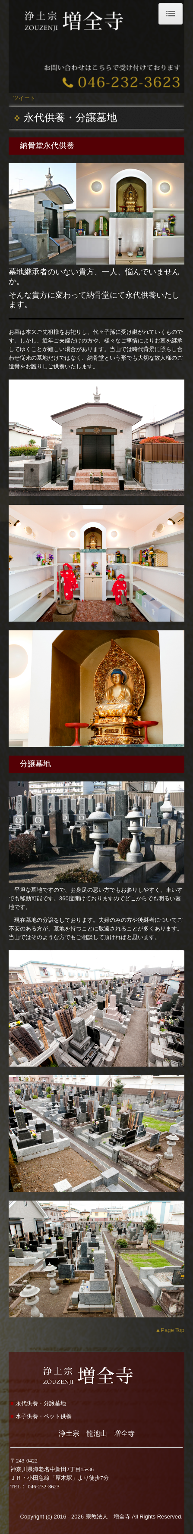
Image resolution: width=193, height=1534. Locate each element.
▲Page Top (169, 1330)
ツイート (24, 98)
